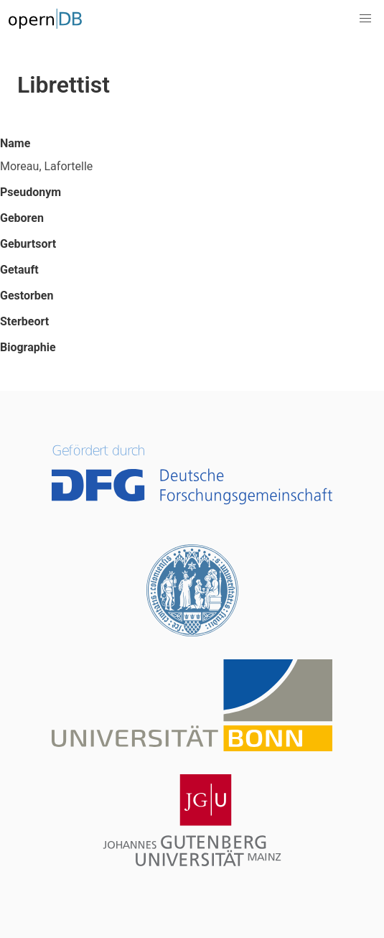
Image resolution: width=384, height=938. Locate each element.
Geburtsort (28, 244)
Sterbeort (24, 321)
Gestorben (26, 295)
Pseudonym (30, 192)
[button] (365, 18)
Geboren (22, 218)
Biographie (28, 347)
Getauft (19, 270)
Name (15, 143)
